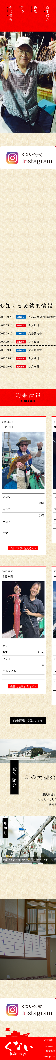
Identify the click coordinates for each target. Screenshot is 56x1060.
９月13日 (33, 325)
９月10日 (33, 341)
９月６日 (33, 366)
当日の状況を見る (23, 548)
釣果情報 (48, 1040)
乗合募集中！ (36, 333)
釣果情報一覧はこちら (28, 720)
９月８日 (33, 358)
